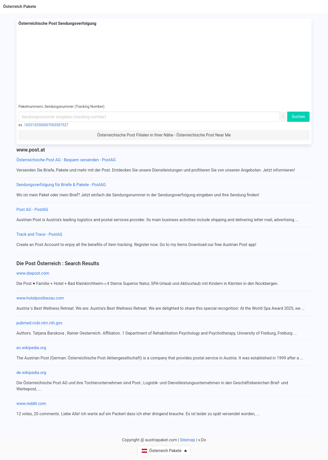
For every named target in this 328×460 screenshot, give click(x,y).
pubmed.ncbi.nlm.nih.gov (39, 322)
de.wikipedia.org (31, 372)
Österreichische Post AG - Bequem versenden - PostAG (66, 159)
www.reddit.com (31, 403)
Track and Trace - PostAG (39, 234)
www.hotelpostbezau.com (40, 298)
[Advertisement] (164, 65)
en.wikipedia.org (31, 347)
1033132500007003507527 (46, 125)
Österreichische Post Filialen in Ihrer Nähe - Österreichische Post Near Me (164, 135)
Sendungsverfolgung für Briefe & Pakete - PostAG (61, 184)
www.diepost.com (32, 273)
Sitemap (187, 439)
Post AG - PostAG (32, 209)
